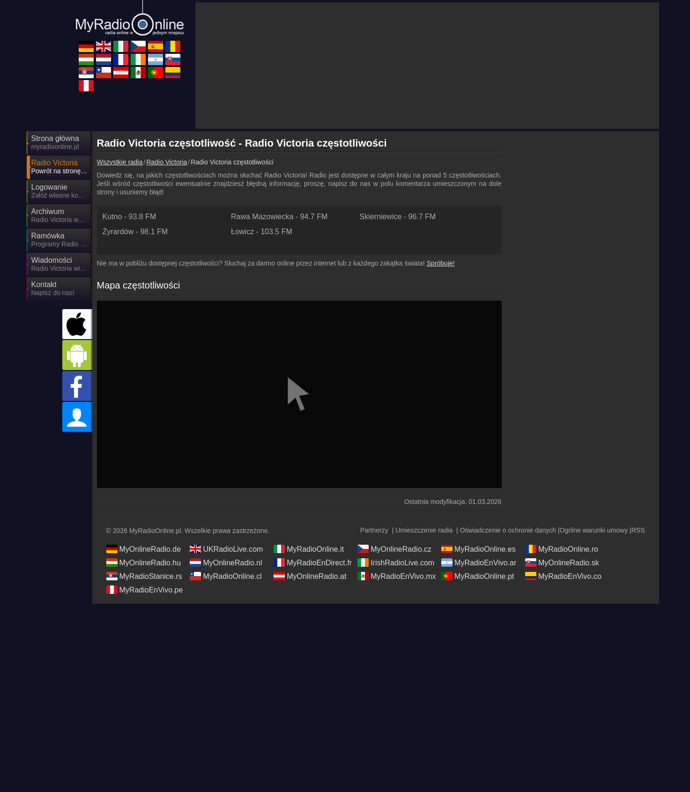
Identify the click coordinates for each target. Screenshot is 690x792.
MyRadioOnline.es (478, 549)
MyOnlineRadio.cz (394, 549)
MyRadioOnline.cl (225, 576)
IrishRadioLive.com (395, 562)
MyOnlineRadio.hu (143, 562)
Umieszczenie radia (424, 530)
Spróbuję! (441, 263)
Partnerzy (374, 530)
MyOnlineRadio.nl (226, 562)
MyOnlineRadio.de (143, 549)
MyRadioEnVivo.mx (396, 576)
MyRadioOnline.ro (561, 549)
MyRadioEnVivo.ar (478, 562)
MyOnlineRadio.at (310, 576)
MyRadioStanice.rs (144, 576)
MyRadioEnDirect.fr (313, 562)
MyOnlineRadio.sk (562, 562)
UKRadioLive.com (226, 549)
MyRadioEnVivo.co (563, 576)
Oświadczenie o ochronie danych (508, 530)
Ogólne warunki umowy (594, 530)
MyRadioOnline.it (309, 549)
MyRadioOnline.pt (477, 576)
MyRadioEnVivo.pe (144, 589)
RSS (638, 530)
